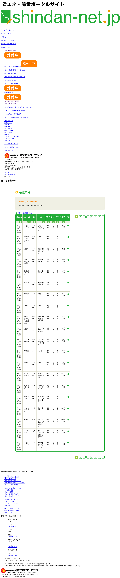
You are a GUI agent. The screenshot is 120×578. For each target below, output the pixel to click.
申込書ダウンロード (7, 40)
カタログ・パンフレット (9, 30)
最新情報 (7, 505)
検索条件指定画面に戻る (25, 213)
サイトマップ (8, 512)
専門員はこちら (6, 47)
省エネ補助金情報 (10, 80)
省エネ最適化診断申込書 (20, 66)
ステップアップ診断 (11, 485)
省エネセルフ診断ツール (12, 488)
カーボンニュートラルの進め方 (14, 110)
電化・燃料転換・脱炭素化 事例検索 (16, 117)
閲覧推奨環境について (11, 510)
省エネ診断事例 (9, 174)
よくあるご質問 (6, 33)
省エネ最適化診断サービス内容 (14, 70)
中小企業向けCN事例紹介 (12, 114)
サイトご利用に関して (11, 508)
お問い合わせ (5, 37)
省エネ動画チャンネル (11, 496)
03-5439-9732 (12, 526)
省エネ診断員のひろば (8, 44)
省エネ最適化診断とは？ (12, 73)
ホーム (6, 172)
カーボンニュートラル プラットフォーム (18, 107)
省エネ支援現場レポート (12, 494)
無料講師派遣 (8, 490)
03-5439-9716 (12, 555)
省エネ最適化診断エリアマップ (14, 77)
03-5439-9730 (12, 547)
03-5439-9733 (12, 536)
